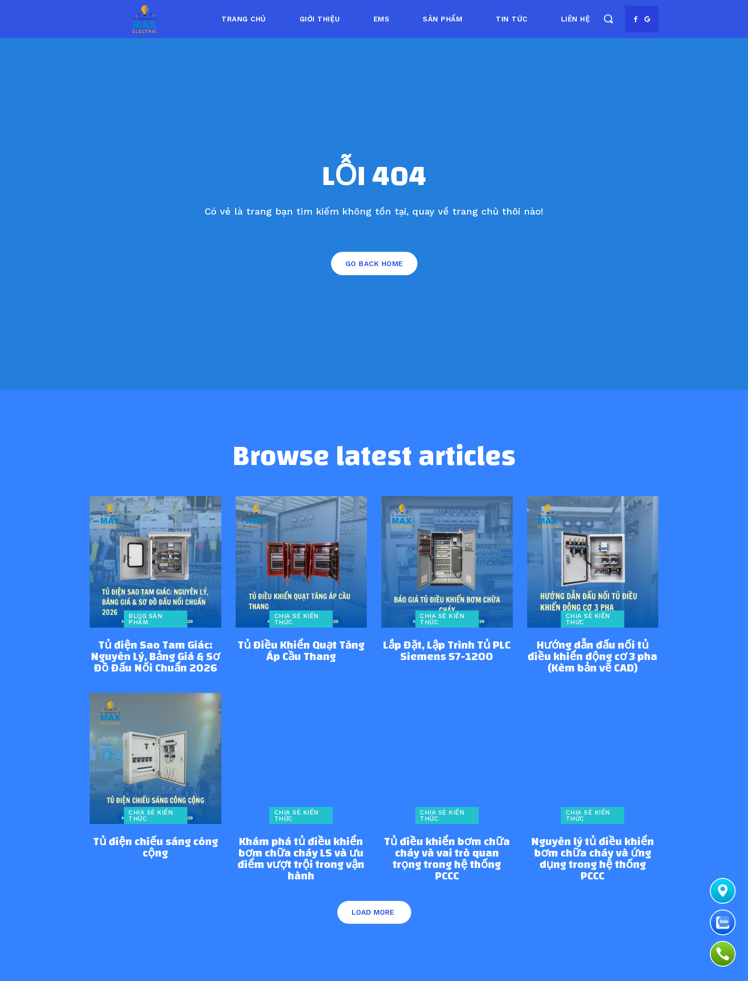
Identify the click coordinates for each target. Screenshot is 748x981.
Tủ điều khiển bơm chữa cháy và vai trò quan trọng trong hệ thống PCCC (447, 859)
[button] (608, 18)
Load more (373, 912)
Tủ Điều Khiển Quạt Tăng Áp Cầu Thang (301, 651)
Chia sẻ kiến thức (296, 619)
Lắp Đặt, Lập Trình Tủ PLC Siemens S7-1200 (446, 651)
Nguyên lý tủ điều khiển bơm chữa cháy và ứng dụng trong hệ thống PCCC (592, 859)
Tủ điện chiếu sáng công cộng (155, 847)
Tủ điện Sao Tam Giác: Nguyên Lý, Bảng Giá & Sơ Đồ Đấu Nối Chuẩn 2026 (155, 657)
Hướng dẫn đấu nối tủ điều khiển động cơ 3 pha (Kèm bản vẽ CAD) (592, 657)
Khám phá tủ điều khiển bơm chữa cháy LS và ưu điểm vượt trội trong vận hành (301, 859)
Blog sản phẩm (145, 619)
